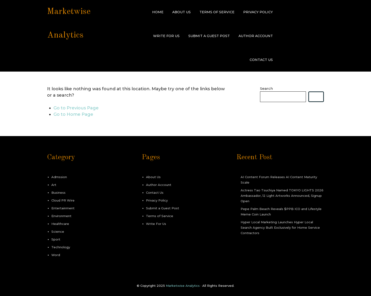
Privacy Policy (258, 12)
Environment (61, 216)
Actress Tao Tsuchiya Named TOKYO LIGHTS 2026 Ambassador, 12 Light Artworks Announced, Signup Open (282, 195)
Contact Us (261, 60)
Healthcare (60, 224)
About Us (181, 12)
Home (157, 12)
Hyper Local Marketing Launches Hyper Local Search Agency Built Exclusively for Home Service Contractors (280, 227)
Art (53, 185)
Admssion (59, 177)
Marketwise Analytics (183, 285)
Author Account (255, 36)
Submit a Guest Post (209, 36)
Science (57, 231)
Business (58, 192)
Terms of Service (216, 12)
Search (266, 88)
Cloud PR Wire (63, 200)
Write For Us (166, 36)
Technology (60, 247)
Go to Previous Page (76, 108)
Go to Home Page (73, 114)
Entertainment (63, 208)
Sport (55, 239)
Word (55, 255)
